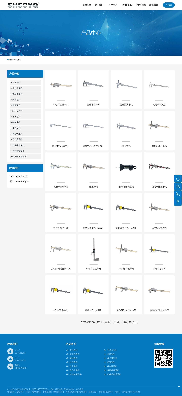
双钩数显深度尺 (159, 145)
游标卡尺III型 (159, 104)
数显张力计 (93, 392)
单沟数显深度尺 (126, 269)
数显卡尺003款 (60, 186)
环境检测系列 (113, 370)
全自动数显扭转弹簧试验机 (76, 392)
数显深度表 (36, 392)
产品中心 (91, 33)
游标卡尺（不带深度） (93, 145)
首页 (11, 60)
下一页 (116, 322)
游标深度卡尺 (126, 104)
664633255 (20, 353)
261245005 (20, 360)
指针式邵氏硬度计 (106, 392)
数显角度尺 (47, 392)
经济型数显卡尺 (159, 186)
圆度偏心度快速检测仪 (131, 392)
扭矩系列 (111, 362)
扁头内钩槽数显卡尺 (159, 310)
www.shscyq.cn (23, 181)
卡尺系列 (74, 350)
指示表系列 (75, 354)
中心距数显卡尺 (61, 104)
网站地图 (58, 389)
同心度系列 (75, 370)
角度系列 (111, 354)
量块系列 (74, 358)
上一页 (107, 322)
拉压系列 (74, 362)
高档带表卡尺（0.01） (126, 228)
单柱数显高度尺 (94, 269)
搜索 (170, 5)
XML (52, 389)
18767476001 (21, 368)
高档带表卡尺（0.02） (93, 228)
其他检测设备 (76, 374)
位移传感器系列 (114, 374)
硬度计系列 (112, 366)
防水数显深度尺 (159, 228)
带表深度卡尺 (159, 269)
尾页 (125, 322)
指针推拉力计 (58, 392)
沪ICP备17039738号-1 (40, 389)
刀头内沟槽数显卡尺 (61, 269)
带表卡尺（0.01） (94, 310)
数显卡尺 (93, 186)
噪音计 (117, 392)
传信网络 (79, 389)
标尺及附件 (112, 358)
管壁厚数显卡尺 (61, 228)
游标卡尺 (126, 145)
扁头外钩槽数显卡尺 (126, 310)
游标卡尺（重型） (61, 145)
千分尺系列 (112, 350)
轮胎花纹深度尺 (126, 186)
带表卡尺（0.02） (61, 310)
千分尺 (28, 392)
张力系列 (74, 366)
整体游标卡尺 (93, 104)
